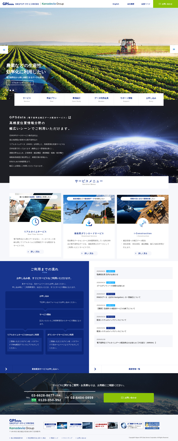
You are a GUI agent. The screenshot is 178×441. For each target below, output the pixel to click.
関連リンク (54, 436)
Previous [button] (4, 50)
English (116, 4)
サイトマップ (67, 436)
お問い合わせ (167, 4)
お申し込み (151, 100)
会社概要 (130, 4)
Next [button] (174, 49)
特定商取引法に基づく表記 (37, 436)
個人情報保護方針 (17, 436)
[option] (89, 54)
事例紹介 (76, 100)
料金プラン (51, 100)
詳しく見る (35, 252)
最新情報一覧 (133, 365)
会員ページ (145, 4)
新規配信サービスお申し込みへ (44, 365)
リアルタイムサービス (23, 84)
